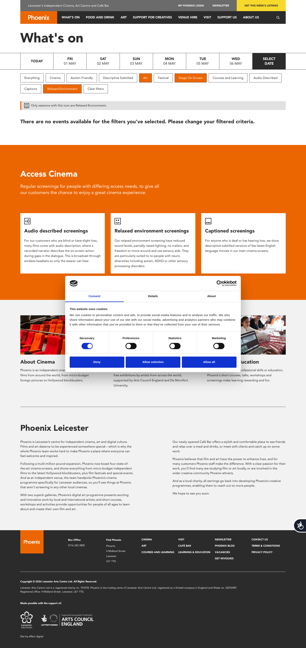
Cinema (55, 78)
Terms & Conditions (266, 545)
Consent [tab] (95, 296)
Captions (30, 89)
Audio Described (266, 78)
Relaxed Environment (62, 89)
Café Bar (184, 545)
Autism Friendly (82, 78)
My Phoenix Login (191, 5)
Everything (32, 78)
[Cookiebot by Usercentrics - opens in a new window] (219, 283)
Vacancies (222, 552)
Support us (227, 17)
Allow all (209, 362)
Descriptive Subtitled (118, 78)
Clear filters (96, 89)
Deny (97, 362)
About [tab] (211, 296)
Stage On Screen (191, 78)
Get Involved (224, 558)
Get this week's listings (261, 5)
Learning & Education (194, 552)
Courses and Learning (228, 78)
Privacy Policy (262, 552)
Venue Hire (187, 17)
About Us (251, 17)
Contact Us (260, 539)
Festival (163, 78)
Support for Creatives (152, 17)
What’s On (71, 17)
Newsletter (221, 5)
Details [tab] (153, 296)
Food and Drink (100, 17)
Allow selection (153, 362)
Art (124, 17)
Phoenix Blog (225, 545)
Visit (207, 17)
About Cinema (37, 362)
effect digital (36, 636)
